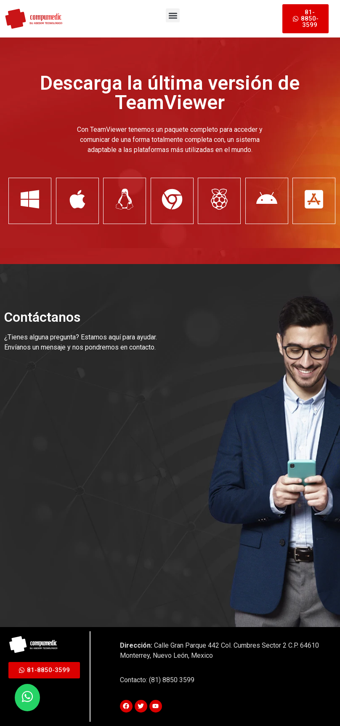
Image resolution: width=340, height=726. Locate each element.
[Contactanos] (84, 472)
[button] (173, 15)
